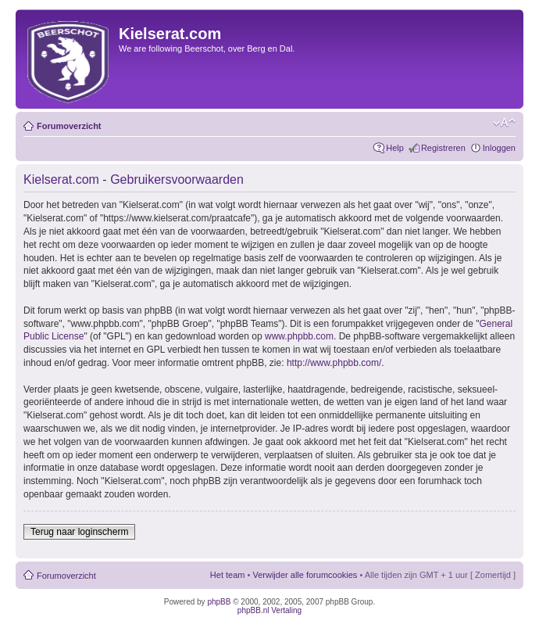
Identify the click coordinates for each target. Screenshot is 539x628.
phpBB (218, 601)
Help (395, 148)
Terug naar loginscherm (79, 531)
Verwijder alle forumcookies (304, 575)
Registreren (443, 148)
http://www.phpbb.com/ (334, 362)
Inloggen (499, 148)
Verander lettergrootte (504, 123)
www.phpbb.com (299, 336)
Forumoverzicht (69, 126)
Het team (227, 575)
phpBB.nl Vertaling (269, 610)
